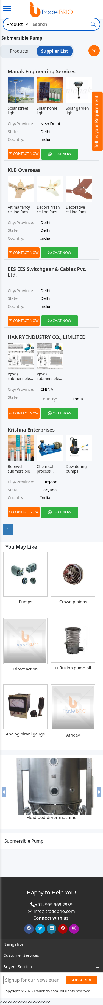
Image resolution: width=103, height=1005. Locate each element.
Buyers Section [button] (51, 966)
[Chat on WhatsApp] (60, 154)
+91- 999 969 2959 (54, 905)
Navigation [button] (51, 944)
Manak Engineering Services (42, 71)
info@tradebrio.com (54, 911)
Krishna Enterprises (31, 429)
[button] (4, 791)
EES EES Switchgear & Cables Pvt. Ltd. (47, 272)
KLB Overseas (24, 170)
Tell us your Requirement (96, 121)
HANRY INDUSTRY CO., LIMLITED (47, 337)
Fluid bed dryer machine (51, 817)
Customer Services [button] (51, 955)
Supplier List (54, 51)
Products (19, 51)
